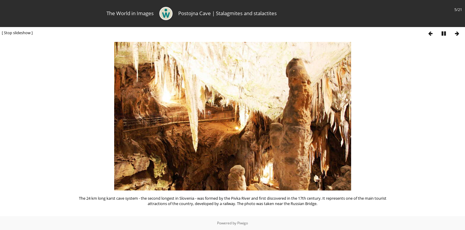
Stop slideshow (17, 32)
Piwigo (242, 223)
